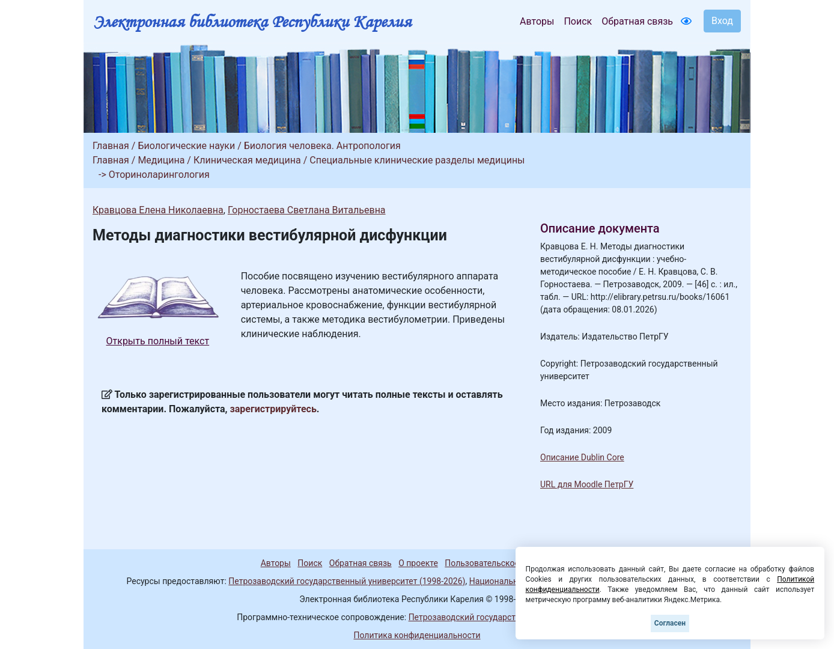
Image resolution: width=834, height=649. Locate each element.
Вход (722, 20)
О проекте (418, 563)
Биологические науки (186, 145)
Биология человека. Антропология (322, 145)
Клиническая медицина (247, 160)
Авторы (537, 21)
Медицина (161, 160)
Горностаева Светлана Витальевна (307, 210)
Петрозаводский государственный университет (503, 617)
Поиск (578, 21)
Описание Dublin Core (582, 457)
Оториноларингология (159, 174)
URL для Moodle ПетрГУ (586, 484)
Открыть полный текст (158, 341)
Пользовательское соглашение (506, 563)
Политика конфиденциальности (416, 635)
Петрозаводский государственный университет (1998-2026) (346, 581)
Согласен (670, 623)
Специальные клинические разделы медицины (417, 160)
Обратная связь (637, 21)
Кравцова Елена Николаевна (158, 210)
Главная (111, 145)
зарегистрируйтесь (273, 409)
